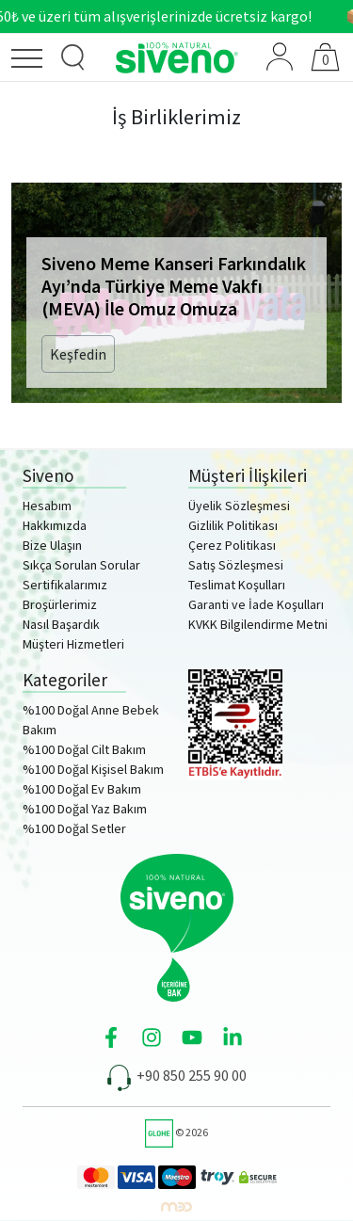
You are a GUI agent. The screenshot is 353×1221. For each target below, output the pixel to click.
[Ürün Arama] (73, 57)
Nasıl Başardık (61, 624)
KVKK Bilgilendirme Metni (258, 624)
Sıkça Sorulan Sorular (81, 564)
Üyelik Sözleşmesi (239, 505)
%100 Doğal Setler (74, 828)
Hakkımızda (55, 525)
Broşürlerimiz (60, 604)
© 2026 (176, 1132)
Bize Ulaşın (52, 545)
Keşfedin (78, 354)
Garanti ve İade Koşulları (256, 604)
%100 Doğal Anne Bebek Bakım (91, 719)
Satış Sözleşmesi (235, 564)
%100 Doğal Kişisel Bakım (93, 769)
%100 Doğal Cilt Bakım (84, 749)
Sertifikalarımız (65, 584)
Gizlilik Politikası (233, 525)
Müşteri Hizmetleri (73, 643)
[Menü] (32, 61)
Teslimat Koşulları (236, 584)
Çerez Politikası (232, 545)
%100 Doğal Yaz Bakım (85, 808)
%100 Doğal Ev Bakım (82, 788)
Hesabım (47, 505)
